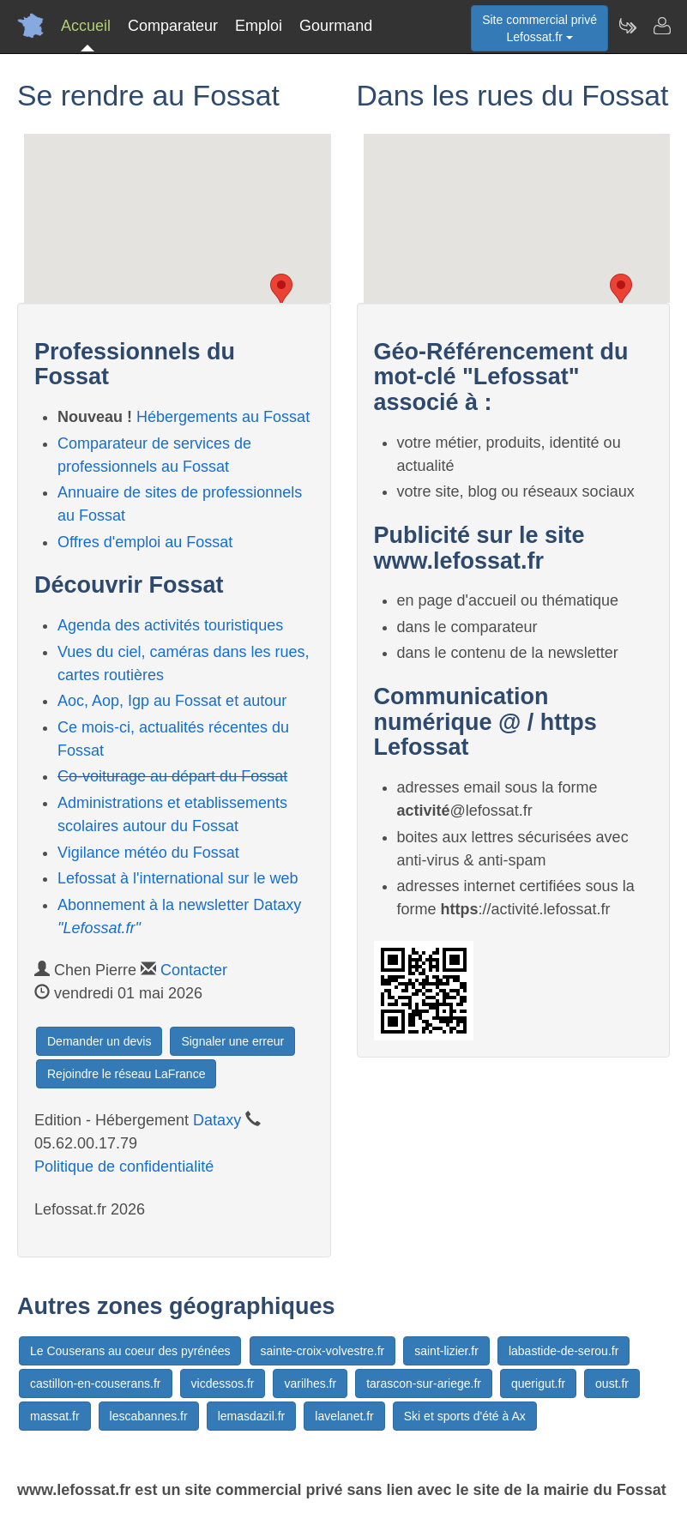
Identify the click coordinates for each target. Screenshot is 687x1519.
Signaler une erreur (232, 1041)
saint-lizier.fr (446, 1351)
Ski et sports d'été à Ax (465, 1416)
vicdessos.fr (223, 1383)
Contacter (193, 970)
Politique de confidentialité (124, 1166)
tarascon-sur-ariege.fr (423, 1383)
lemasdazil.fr (252, 1416)
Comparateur (173, 25)
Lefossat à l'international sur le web (177, 878)
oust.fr (612, 1383)
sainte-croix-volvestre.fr (323, 1351)
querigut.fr (538, 1383)
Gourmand (335, 25)
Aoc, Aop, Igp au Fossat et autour (171, 700)
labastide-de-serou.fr (563, 1351)
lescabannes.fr (149, 1416)
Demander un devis (99, 1041)
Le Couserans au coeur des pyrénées (130, 1351)
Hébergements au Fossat (223, 416)
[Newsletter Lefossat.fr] (627, 25)
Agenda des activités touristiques (170, 625)
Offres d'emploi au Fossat (144, 542)
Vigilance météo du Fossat (148, 852)
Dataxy (217, 1120)
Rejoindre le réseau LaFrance (126, 1074)
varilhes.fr (310, 1383)
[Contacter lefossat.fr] (661, 25)
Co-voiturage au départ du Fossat (172, 776)
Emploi (258, 25)
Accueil (86, 25)
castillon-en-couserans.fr (95, 1383)
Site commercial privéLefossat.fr (539, 28)
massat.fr (55, 1416)
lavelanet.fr (344, 1416)
